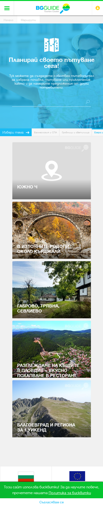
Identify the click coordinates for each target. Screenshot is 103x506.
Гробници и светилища (75, 132)
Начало (8, 20)
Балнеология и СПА (45, 132)
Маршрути (28, 20)
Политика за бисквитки (70, 493)
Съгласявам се (51, 502)
